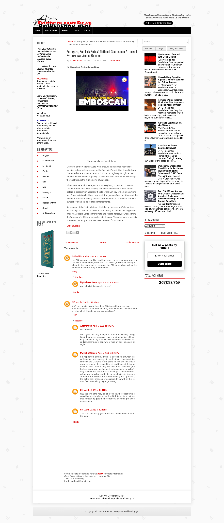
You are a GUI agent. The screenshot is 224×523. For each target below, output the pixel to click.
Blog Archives (176, 48)
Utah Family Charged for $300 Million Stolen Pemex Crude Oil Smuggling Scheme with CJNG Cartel (170, 170)
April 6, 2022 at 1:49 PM (103, 326)
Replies (78, 277)
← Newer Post (72, 242)
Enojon (46, 171)
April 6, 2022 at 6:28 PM (108, 353)
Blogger (135, 511)
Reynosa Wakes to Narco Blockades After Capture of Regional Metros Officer (171, 102)
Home (37, 30)
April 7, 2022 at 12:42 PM (95, 409)
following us (128, 498)
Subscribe (165, 263)
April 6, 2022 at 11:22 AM (94, 256)
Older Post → (133, 242)
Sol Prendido (49, 213)
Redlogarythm (49, 203)
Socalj (45, 208)
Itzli (44, 181)
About (76, 30)
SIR (73, 302)
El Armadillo (48, 160)
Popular (149, 48)
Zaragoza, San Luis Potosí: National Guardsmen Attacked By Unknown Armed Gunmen (102, 53)
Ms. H (45, 197)
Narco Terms (51, 30)
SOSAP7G (76, 256)
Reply (74, 271)
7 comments (114, 60)
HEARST (46, 176)
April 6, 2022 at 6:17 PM (108, 282)
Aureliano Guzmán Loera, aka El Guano (170, 124)
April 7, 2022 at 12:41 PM (95, 390)
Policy (87, 30)
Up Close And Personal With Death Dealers (169, 55)
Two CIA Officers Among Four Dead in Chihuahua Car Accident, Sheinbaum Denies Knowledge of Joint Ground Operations (171, 196)
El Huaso (47, 166)
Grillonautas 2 (73, 226)
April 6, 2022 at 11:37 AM (87, 302)
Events (65, 30)
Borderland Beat (110, 511)
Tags (161, 48)
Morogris (47, 192)
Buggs (46, 155)
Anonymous (86, 326)
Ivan (44, 187)
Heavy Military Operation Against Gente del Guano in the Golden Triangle (171, 79)
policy (45, 138)
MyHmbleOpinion (88, 282)
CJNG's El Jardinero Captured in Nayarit (167, 146)
